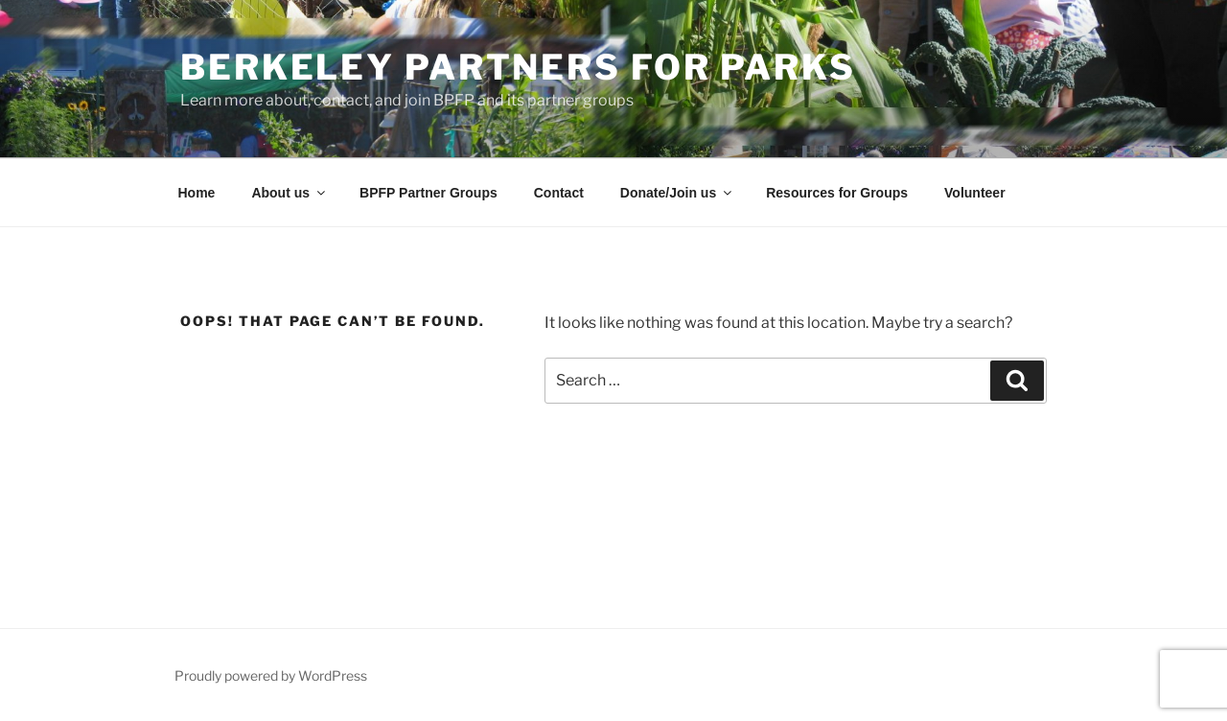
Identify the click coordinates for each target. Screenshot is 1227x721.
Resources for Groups (837, 192)
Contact (559, 192)
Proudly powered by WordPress (270, 675)
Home (197, 192)
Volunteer (975, 192)
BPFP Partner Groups (428, 192)
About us (289, 192)
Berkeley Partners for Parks (518, 67)
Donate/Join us (677, 192)
